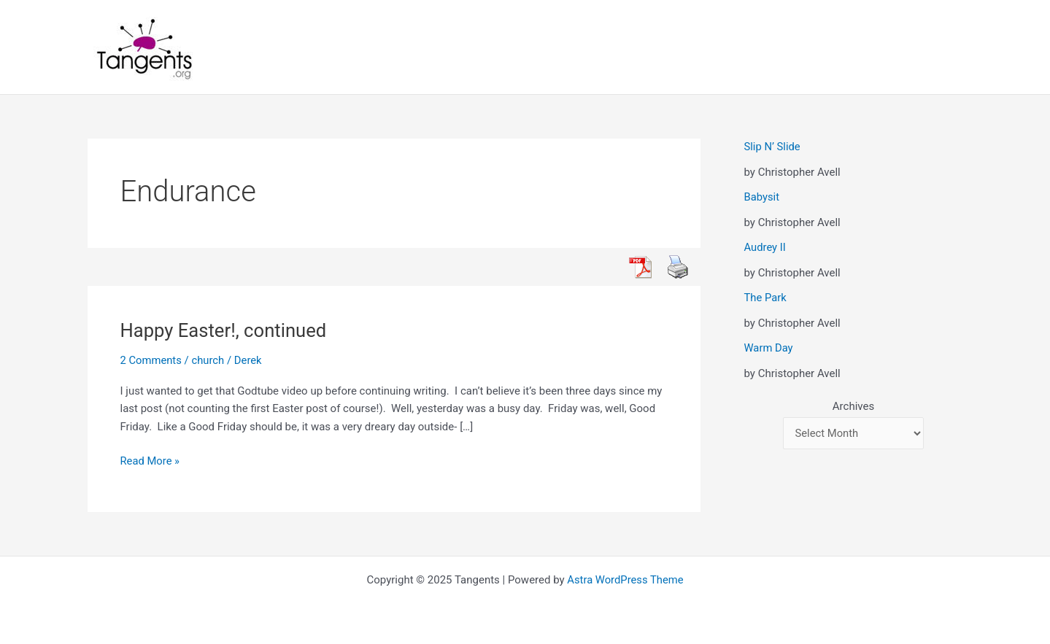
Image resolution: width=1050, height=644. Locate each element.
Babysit (762, 196)
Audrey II (765, 247)
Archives (853, 406)
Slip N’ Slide (772, 146)
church (209, 360)
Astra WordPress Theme (625, 579)
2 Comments (151, 360)
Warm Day (769, 347)
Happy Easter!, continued (225, 330)
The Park (765, 297)
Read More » (150, 461)
